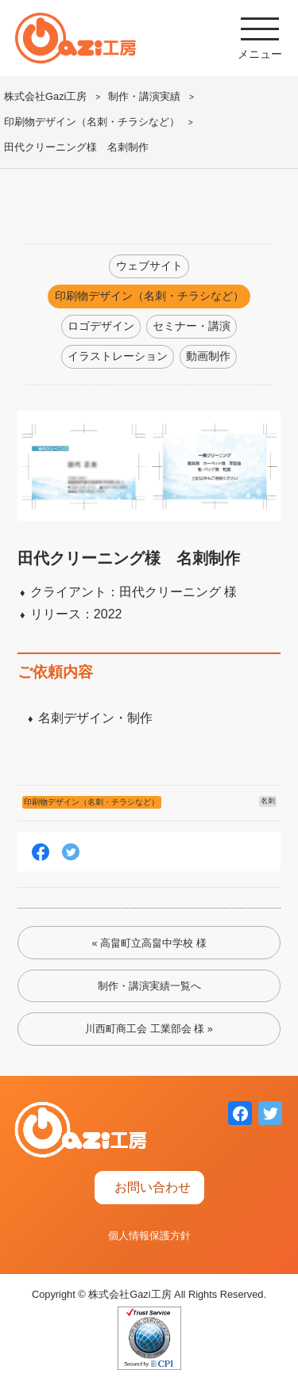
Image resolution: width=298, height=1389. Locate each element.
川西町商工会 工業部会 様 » (149, 1029)
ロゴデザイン (101, 326)
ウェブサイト (149, 265)
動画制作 (208, 356)
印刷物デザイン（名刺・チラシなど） (92, 122)
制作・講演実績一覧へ (149, 986)
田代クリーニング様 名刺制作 (76, 147)
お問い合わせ (152, 1187)
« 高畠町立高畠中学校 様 (148, 943)
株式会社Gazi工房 (45, 96)
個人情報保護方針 (149, 1236)
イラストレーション (118, 356)
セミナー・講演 (191, 326)
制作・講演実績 (144, 96)
